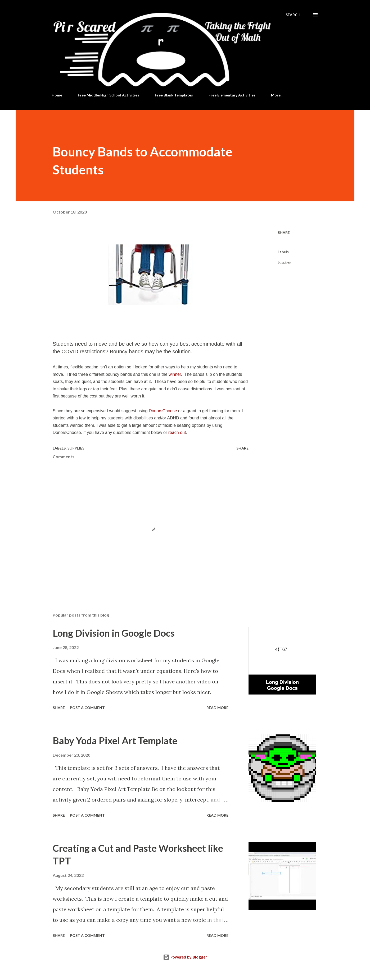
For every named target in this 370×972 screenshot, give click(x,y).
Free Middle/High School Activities (108, 95)
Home (57, 95)
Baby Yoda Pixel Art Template (115, 740)
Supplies (284, 262)
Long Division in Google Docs (114, 633)
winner (175, 374)
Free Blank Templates (174, 95)
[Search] (293, 15)
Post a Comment (87, 707)
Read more (217, 707)
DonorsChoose (163, 411)
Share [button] (284, 232)
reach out (177, 432)
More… (277, 95)
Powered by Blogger (185, 957)
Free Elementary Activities (232, 95)
